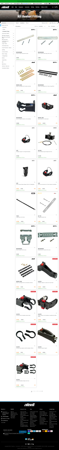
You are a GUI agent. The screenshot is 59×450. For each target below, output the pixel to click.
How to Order (32, 414)
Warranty (22, 423)
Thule (17, 216)
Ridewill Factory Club (14, 414)
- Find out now (39, 1)
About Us (12, 411)
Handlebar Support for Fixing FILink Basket (23, 151)
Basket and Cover (32, 14)
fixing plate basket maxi (42, 217)
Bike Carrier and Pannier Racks (6, 38)
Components (21, 7)
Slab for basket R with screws (21, 249)
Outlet (50, 422)
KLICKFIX (39, 281)
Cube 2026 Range (52, 414)
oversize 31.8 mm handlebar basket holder (23, 315)
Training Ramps (4, 55)
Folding (4, 29)
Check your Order (23, 411)
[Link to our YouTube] (28, 444)
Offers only (53, 23)
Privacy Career (42, 420)
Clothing (32, 7)
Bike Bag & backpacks (5, 35)
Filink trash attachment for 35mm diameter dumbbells (47, 184)
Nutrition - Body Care (5, 66)
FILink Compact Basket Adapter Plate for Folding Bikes (25, 184)
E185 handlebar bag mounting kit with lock (45, 151)
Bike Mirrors (4, 64)
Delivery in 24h (44, 23)
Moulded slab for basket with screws (44, 249)
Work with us (13, 417)
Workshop (37, 7)
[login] (57, 7)
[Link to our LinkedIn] (33, 444)
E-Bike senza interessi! (53, 416)
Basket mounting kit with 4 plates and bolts (23, 86)
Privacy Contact (42, 417)
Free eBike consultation (24, 426)
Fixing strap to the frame (20, 217)
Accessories (27, 7)
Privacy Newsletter (43, 419)
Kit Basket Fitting (38, 14)
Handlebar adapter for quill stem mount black (45, 282)
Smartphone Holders (5, 68)
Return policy (32, 423)
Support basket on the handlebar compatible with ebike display (47, 316)
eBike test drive (23, 414)
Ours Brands (13, 416)
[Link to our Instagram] (25, 444)
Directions (4, 414)
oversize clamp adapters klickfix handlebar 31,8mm (24, 348)
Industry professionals (24, 422)
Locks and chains (5, 51)
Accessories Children (5, 33)
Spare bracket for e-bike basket (43, 118)
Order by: (36, 26)
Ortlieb (39, 150)
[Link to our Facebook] (27, 444)
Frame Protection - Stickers (6, 47)
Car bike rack (51, 427)
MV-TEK (39, 216)
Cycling (22, 14)
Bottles (3, 57)
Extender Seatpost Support (42, 348)
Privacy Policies (42, 411)
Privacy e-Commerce (43, 414)
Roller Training (4, 53)
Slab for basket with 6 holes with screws (45, 53)
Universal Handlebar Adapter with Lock (22, 380)
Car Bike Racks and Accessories (5, 42)
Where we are (13, 415)
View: (49, 26)
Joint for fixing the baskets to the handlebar (23, 118)
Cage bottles (4, 59)
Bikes (16, 7)
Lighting (3, 49)
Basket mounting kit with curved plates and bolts (24, 282)
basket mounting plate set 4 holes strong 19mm (46, 86)
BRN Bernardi (19, 52)
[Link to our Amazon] (31, 444)
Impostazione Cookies (43, 423)
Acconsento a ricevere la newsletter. (14, 434)
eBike (13, 7)
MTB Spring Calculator (24, 425)
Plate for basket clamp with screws (22, 53)
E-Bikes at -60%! (44, 7)
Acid (17, 150)
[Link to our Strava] (30, 444)
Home (19, 14)
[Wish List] (54, 7)
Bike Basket (4, 27)
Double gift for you (52, 415)
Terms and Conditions (33, 420)
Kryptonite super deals (53, 421)
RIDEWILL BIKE (19, 85)
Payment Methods (33, 415)
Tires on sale (51, 426)
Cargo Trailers (4, 43)
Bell (2, 62)
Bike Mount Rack (5, 39)
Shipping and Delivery (33, 416)
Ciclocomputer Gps (5, 45)
